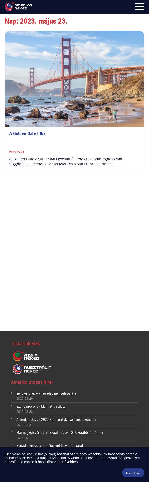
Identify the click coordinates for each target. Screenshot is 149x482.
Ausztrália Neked (32, 369)
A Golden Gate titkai (28, 133)
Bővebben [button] (70, 462)
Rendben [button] (133, 473)
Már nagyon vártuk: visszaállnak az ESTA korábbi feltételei (59, 432)
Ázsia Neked (26, 356)
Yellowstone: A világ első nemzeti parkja (46, 393)
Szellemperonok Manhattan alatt (40, 406)
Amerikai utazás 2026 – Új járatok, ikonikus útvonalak (56, 419)
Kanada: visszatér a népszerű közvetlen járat (49, 445)
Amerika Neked (19, 7)
